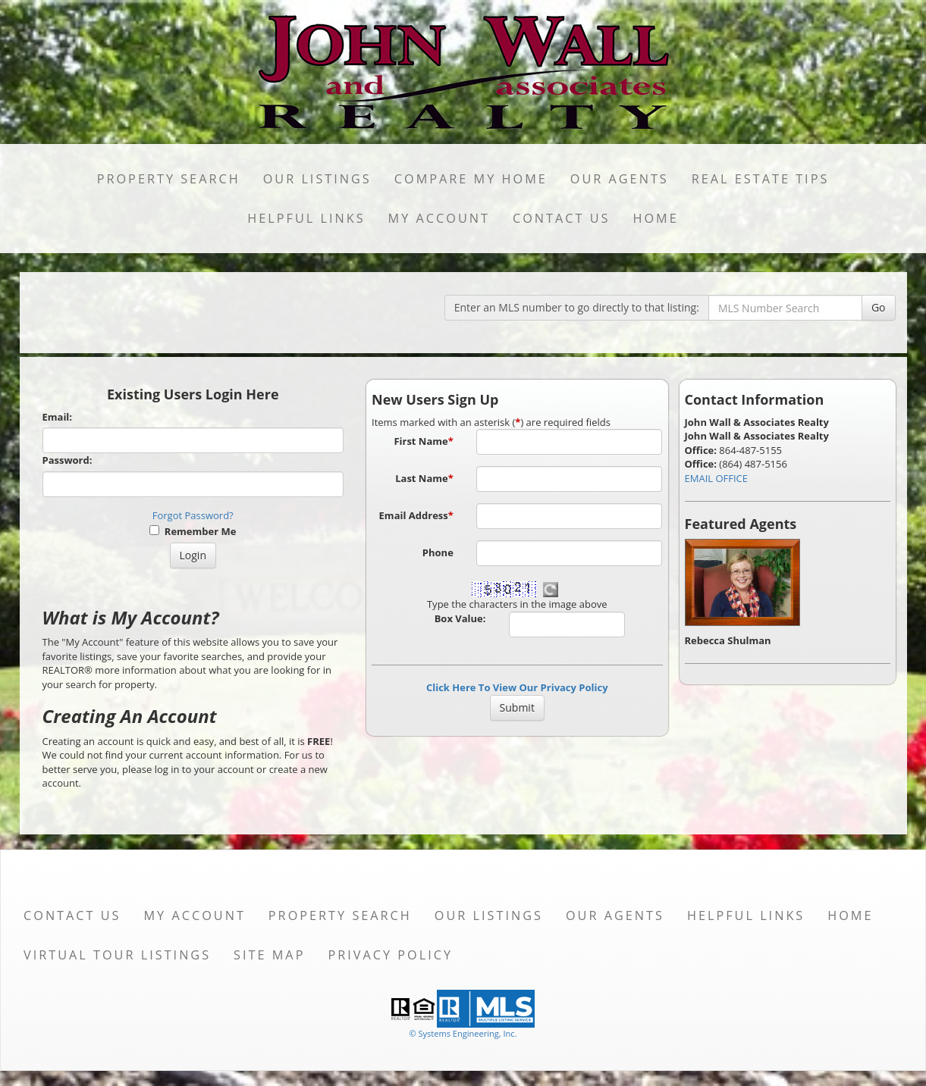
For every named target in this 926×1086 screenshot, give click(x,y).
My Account (439, 218)
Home (655, 218)
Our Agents (619, 179)
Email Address (416, 515)
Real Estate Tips (761, 179)
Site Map (269, 955)
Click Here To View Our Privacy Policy (517, 687)
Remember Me (192, 531)
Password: (67, 460)
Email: (57, 417)
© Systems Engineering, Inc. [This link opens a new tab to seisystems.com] (462, 1033)
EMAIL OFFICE (717, 478)
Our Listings (317, 179)
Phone (438, 552)
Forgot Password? (193, 515)
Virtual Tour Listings (117, 955)
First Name (423, 441)
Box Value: (460, 618)
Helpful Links (306, 218)
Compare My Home (471, 179)
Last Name (424, 478)
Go (878, 307)
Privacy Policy (390, 955)
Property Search (168, 179)
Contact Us (562, 218)
